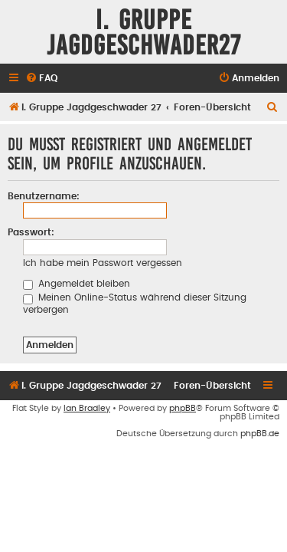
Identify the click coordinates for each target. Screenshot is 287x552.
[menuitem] (41, 78)
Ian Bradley (87, 408)
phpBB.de (259, 433)
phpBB (182, 408)
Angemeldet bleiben (76, 283)
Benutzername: (44, 196)
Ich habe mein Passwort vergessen (102, 263)
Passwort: (31, 232)
